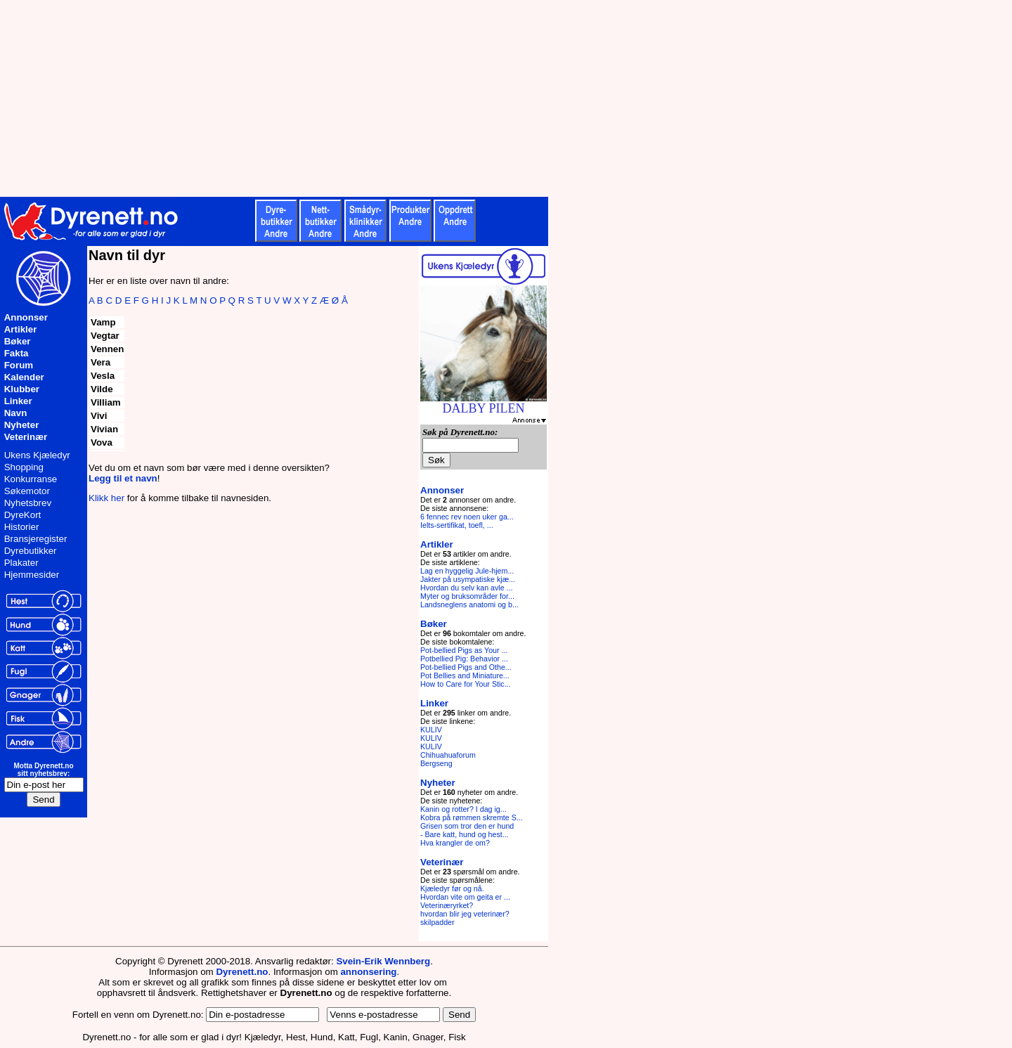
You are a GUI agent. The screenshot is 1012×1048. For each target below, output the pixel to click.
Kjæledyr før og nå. (452, 888)
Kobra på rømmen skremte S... (471, 817)
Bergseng (436, 763)
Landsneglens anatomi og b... (469, 604)
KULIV (431, 729)
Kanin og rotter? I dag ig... (463, 809)
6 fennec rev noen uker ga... (467, 516)
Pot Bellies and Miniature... (465, 675)
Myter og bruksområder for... (467, 596)
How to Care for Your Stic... (465, 684)
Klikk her (106, 498)
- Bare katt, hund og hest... (464, 834)
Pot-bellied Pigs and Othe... (466, 667)
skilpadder (437, 922)
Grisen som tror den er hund (467, 826)
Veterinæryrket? (446, 905)
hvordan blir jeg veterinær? (465, 914)
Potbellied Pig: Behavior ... (464, 658)
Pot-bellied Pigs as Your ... (463, 650)
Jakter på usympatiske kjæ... (467, 579)
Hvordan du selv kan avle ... (466, 587)
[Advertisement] (344, 98)
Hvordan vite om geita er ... (465, 897)
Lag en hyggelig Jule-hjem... (467, 571)
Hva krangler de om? (455, 843)
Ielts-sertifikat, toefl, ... (456, 525)
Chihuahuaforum (448, 755)
